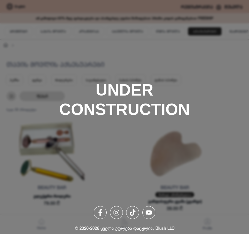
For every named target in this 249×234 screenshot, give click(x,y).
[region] (124, 117)
